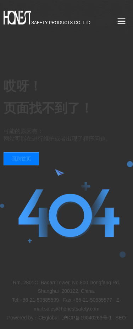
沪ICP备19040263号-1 (87, 317)
